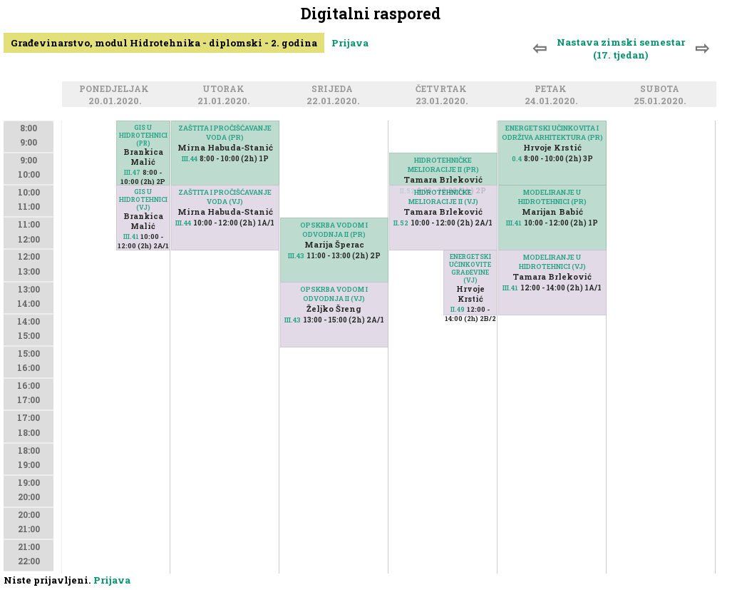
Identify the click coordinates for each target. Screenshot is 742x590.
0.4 (517, 158)
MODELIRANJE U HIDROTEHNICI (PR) (552, 197)
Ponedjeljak (116, 89)
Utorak (225, 89)
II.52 (400, 223)
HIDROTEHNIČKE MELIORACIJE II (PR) (443, 165)
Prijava (350, 42)
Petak (553, 89)
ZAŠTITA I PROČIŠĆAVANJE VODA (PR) (225, 132)
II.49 (457, 309)
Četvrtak (443, 89)
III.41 (130, 236)
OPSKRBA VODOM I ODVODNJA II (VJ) (334, 294)
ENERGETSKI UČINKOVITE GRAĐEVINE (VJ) (470, 268)
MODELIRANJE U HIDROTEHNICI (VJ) (552, 262)
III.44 (189, 158)
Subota (662, 89)
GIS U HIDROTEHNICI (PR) (143, 135)
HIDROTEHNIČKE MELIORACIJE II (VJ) (443, 197)
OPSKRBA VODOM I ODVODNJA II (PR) (334, 229)
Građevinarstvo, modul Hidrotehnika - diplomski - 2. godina (164, 42)
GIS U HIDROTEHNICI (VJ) (143, 199)
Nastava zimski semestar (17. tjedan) (621, 48)
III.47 (132, 172)
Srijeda (334, 89)
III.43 (296, 255)
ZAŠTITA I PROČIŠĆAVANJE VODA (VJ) (225, 197)
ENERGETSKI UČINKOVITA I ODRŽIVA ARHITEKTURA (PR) (552, 132)
